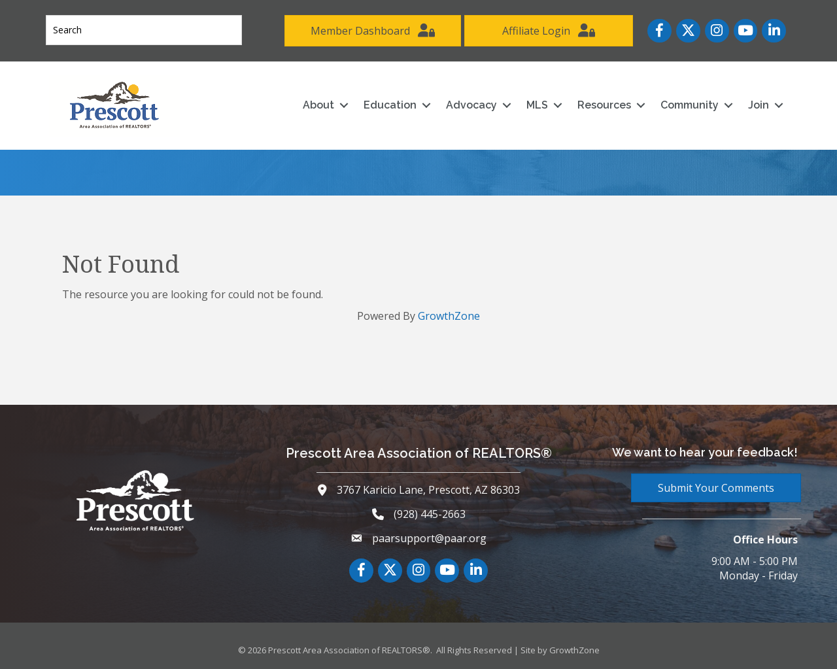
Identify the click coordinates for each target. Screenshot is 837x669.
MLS (537, 105)
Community (689, 105)
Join (758, 105)
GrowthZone (449, 316)
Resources (604, 105)
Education (390, 105)
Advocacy (471, 105)
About (318, 105)
